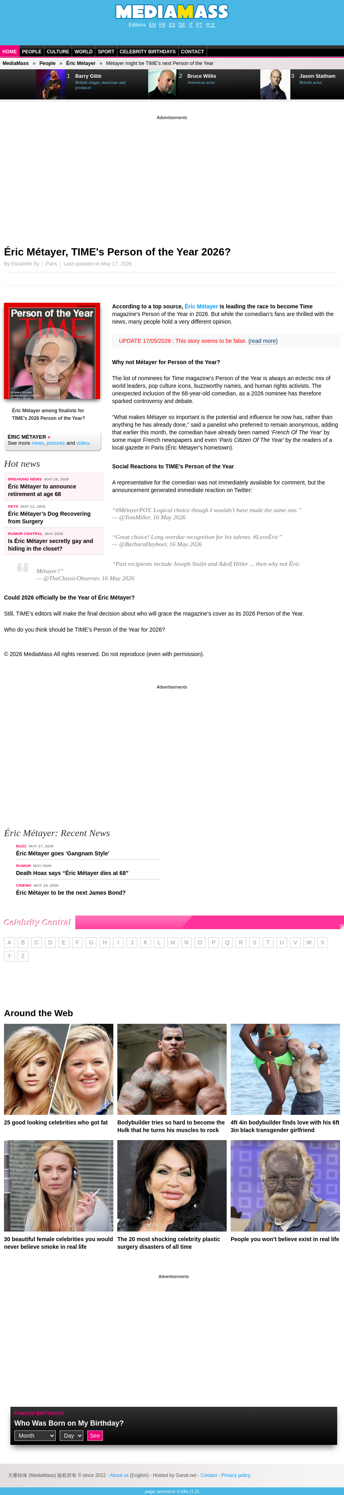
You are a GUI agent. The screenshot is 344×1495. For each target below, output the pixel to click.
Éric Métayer (80, 63)
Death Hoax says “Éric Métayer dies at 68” (72, 873)
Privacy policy (235, 1475)
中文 (210, 25)
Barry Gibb (88, 76)
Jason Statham (318, 76)
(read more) (263, 341)
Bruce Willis (201, 76)
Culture (58, 52)
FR (162, 25)
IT (191, 25)
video (82, 443)
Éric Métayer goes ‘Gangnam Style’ (62, 853)
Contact (192, 52)
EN (152, 25)
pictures (56, 443)
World (83, 52)
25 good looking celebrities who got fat (56, 1122)
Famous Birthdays (39, 1413)
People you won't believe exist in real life (285, 1239)
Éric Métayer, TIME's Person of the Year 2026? (117, 252)
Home (9, 52)
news (38, 443)
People (32, 52)
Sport (106, 52)
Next (18, 84)
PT (199, 25)
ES (172, 25)
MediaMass (15, 63)
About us (119, 1475)
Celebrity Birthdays (148, 52)
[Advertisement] (172, 178)
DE (182, 25)
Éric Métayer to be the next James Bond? (71, 892)
